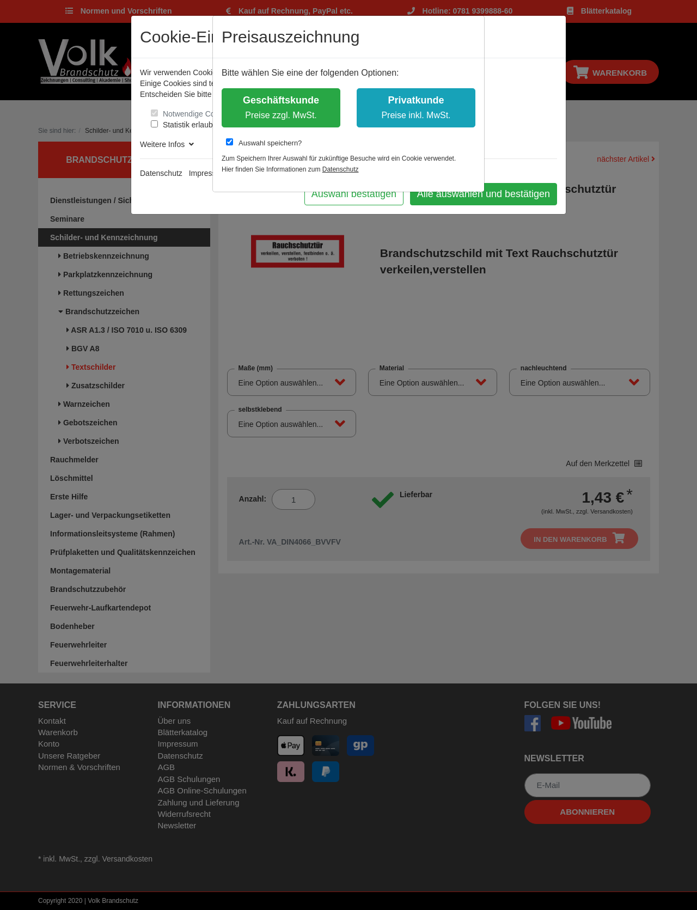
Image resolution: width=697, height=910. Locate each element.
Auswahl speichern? (264, 142)
